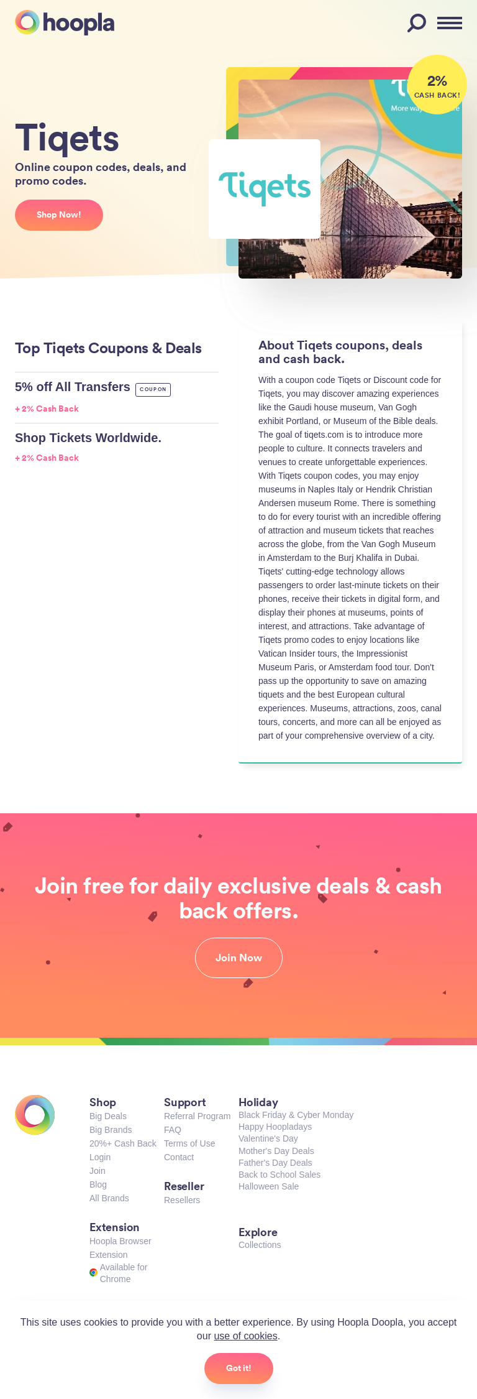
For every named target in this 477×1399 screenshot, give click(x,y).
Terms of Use (189, 1143)
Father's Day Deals (275, 1163)
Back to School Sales (279, 1175)
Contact (179, 1157)
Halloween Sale (268, 1186)
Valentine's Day (268, 1138)
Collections (259, 1245)
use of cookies (245, 1336)
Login (100, 1157)
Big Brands (110, 1130)
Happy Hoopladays (275, 1127)
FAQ (172, 1130)
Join (97, 1171)
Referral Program (197, 1116)
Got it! (239, 1368)
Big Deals (108, 1116)
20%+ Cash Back (123, 1143)
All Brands (109, 1198)
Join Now (239, 957)
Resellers (182, 1200)
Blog (98, 1184)
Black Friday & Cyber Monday (295, 1115)
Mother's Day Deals (276, 1151)
